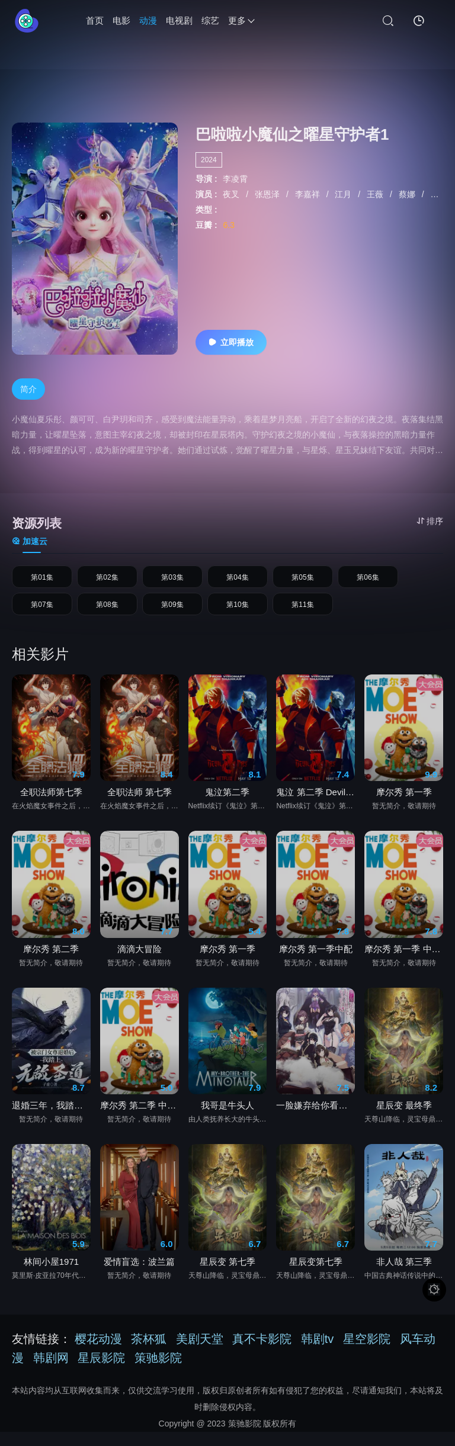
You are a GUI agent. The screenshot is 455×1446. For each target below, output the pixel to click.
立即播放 (231, 342)
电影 (121, 20)
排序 (429, 521)
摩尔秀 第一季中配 (316, 963)
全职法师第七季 (51, 806)
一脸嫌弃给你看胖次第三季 (315, 1119)
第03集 (172, 581)
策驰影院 (158, 1371)
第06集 (368, 581)
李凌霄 (235, 179)
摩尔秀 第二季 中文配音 (139, 1119)
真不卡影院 (261, 1353)
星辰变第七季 (315, 1276)
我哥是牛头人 (227, 1119)
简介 (28, 389)
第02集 (107, 581)
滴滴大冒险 (139, 963)
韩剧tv (317, 1353)
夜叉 (232, 194)
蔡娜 (408, 194)
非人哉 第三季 (404, 1276)
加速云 (29, 541)
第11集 (303, 615)
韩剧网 (51, 1371)
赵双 (439, 194)
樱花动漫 (98, 1353)
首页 (95, 20)
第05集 (303, 581)
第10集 (238, 615)
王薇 (376, 194)
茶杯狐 (148, 1353)
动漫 (148, 20)
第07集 (42, 615)
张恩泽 (268, 194)
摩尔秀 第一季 (404, 806)
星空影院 (366, 1353)
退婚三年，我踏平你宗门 (51, 1119)
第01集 (42, 581)
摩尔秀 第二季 (51, 963)
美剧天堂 (199, 1353)
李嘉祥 (308, 194)
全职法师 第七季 (139, 806)
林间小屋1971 (51, 1276)
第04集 (238, 581)
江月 (344, 194)
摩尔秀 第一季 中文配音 (403, 963)
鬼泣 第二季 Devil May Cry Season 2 (315, 806)
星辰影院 (101, 1371)
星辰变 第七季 (227, 1276)
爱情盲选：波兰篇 (139, 1276)
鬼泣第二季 (227, 806)
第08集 (107, 615)
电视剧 (179, 20)
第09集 (172, 615)
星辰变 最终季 (404, 1119)
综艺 (210, 20)
